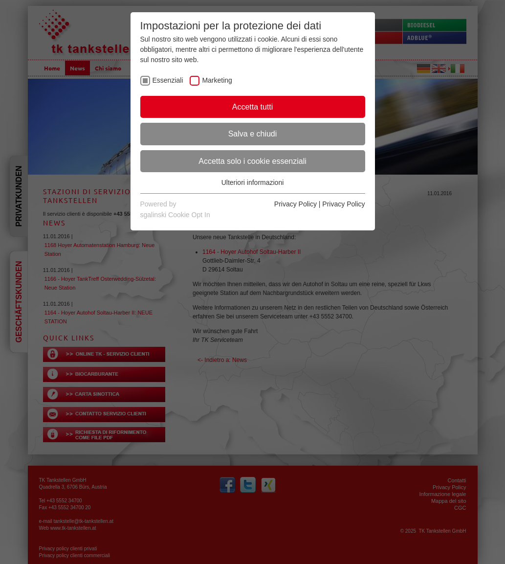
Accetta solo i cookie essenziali (252, 161)
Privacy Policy (295, 204)
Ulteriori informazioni (252, 182)
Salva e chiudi (252, 134)
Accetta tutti (252, 107)
